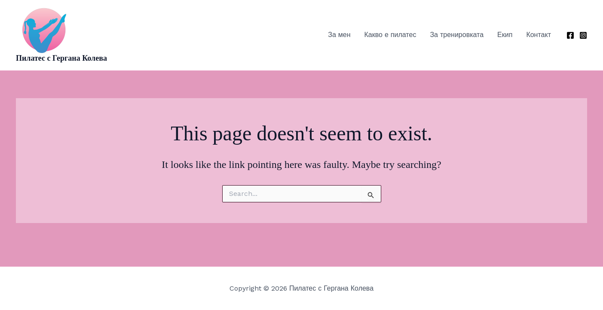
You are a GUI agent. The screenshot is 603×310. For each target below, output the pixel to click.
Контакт (538, 35)
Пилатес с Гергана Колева (61, 58)
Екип (504, 35)
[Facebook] (570, 35)
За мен (339, 35)
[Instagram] (583, 35)
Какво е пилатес (390, 35)
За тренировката (457, 35)
